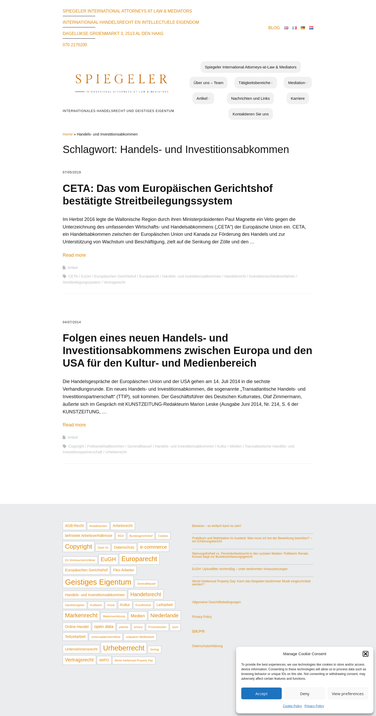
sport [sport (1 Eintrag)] (175, 627)
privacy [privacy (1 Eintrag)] (138, 627)
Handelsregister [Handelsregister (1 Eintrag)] (75, 605)
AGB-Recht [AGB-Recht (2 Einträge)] (74, 526)
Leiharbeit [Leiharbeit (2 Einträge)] (164, 605)
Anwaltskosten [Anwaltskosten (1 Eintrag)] (98, 525)
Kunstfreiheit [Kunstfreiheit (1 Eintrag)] (143, 605)
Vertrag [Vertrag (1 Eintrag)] (154, 649)
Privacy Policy (314, 706)
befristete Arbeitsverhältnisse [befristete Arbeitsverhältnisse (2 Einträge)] (88, 535)
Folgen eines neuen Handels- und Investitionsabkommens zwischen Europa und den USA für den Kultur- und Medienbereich (187, 350)
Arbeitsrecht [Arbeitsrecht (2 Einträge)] (123, 526)
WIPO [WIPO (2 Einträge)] (104, 660)
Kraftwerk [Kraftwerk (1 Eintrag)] (96, 605)
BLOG (274, 28)
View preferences (348, 693)
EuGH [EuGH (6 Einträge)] (108, 559)
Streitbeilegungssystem (82, 282)
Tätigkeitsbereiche (255, 82)
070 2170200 (75, 45)
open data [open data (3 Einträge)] (103, 626)
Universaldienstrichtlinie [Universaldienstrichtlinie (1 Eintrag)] (105, 636)
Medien (236, 446)
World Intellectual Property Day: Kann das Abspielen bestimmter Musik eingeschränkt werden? (251, 582)
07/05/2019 (72, 172)
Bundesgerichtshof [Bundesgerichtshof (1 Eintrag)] (141, 535)
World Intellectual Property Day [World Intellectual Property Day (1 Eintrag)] (134, 660)
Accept (261, 693)
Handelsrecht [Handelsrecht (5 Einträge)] (145, 594)
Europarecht (149, 276)
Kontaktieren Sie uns (251, 114)
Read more (74, 255)
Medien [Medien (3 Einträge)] (138, 615)
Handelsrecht (235, 276)
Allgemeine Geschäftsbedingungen (216, 602)
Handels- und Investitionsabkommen (191, 276)
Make (160, 692)
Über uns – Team (209, 82)
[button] (365, 653)
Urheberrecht (116, 452)
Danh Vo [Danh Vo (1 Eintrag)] (103, 547)
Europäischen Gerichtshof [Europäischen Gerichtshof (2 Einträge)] (86, 570)
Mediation (296, 82)
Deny (304, 693)
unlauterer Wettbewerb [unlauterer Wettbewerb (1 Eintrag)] (140, 636)
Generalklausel (139, 446)
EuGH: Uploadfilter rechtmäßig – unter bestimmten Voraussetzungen (240, 569)
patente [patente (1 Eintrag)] (123, 627)
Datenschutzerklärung (207, 646)
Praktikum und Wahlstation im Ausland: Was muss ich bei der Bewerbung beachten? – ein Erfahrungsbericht (252, 539)
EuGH (86, 276)
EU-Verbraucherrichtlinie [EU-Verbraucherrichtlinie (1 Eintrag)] (80, 560)
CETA (73, 276)
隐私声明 (198, 631)
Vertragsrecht (114, 282)
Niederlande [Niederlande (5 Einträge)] (164, 615)
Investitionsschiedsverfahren (272, 276)
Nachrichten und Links (250, 98)
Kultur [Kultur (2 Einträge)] (125, 605)
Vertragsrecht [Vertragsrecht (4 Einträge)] (79, 659)
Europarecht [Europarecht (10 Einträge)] (139, 558)
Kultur (222, 446)
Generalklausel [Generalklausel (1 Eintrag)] (146, 583)
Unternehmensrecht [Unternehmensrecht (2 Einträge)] (81, 649)
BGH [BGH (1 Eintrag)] (121, 535)
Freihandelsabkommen (105, 446)
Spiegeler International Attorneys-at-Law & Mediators (250, 67)
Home (68, 134)
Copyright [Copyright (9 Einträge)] (78, 546)
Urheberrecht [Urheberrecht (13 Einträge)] (124, 648)
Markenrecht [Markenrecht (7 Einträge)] (81, 615)
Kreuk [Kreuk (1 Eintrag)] (111, 605)
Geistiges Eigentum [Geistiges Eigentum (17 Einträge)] (98, 582)
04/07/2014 (72, 322)
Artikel (202, 98)
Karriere (298, 98)
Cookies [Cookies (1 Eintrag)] (163, 535)
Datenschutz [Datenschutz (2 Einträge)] (124, 547)
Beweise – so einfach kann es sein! (216, 526)
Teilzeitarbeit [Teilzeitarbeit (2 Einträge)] (75, 637)
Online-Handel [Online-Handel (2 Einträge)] (77, 627)
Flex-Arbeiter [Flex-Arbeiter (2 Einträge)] (123, 570)
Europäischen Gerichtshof (115, 276)
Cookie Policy (292, 706)
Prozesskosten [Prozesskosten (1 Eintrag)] (157, 627)
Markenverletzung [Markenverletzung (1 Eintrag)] (114, 616)
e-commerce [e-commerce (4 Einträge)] (153, 547)
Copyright (76, 446)
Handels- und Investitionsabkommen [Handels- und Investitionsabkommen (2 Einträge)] (95, 595)
